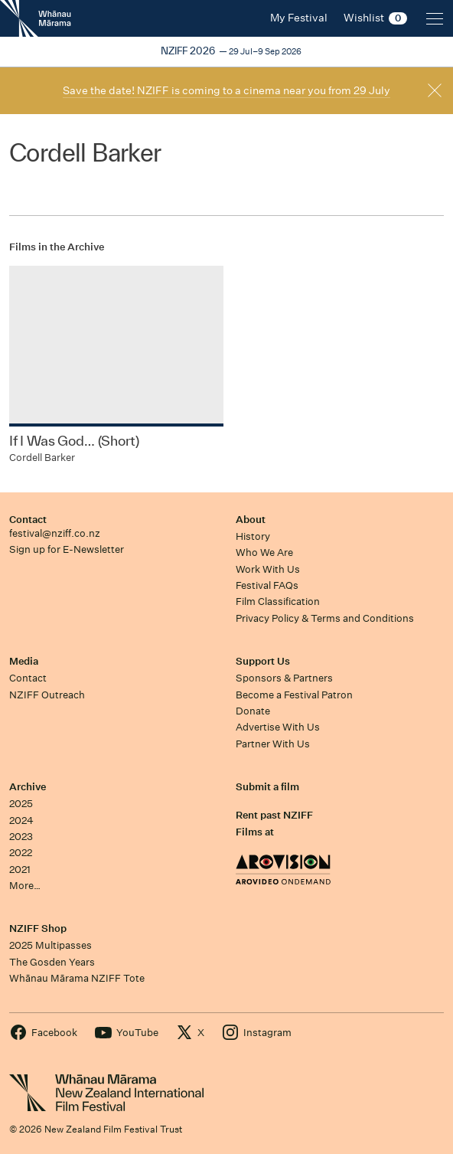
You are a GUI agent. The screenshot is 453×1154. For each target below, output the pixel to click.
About (251, 519)
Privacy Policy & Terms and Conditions (325, 618)
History (253, 536)
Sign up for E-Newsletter (66, 549)
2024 (21, 820)
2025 (21, 803)
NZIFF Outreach (47, 694)
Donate (253, 711)
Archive (27, 786)
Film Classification (278, 601)
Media (23, 661)
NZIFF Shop (38, 928)
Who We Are (264, 552)
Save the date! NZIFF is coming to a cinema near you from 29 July (226, 90)
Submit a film (267, 786)
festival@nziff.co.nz (54, 533)
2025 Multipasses (50, 945)
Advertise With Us (278, 727)
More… (25, 885)
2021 (20, 869)
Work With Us (268, 569)
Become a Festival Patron (294, 694)
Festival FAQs (267, 585)
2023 (21, 836)
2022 (20, 852)
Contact (28, 519)
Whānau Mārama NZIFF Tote (77, 978)
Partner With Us (273, 743)
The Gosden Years (52, 962)
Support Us (263, 661)
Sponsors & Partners (284, 678)
